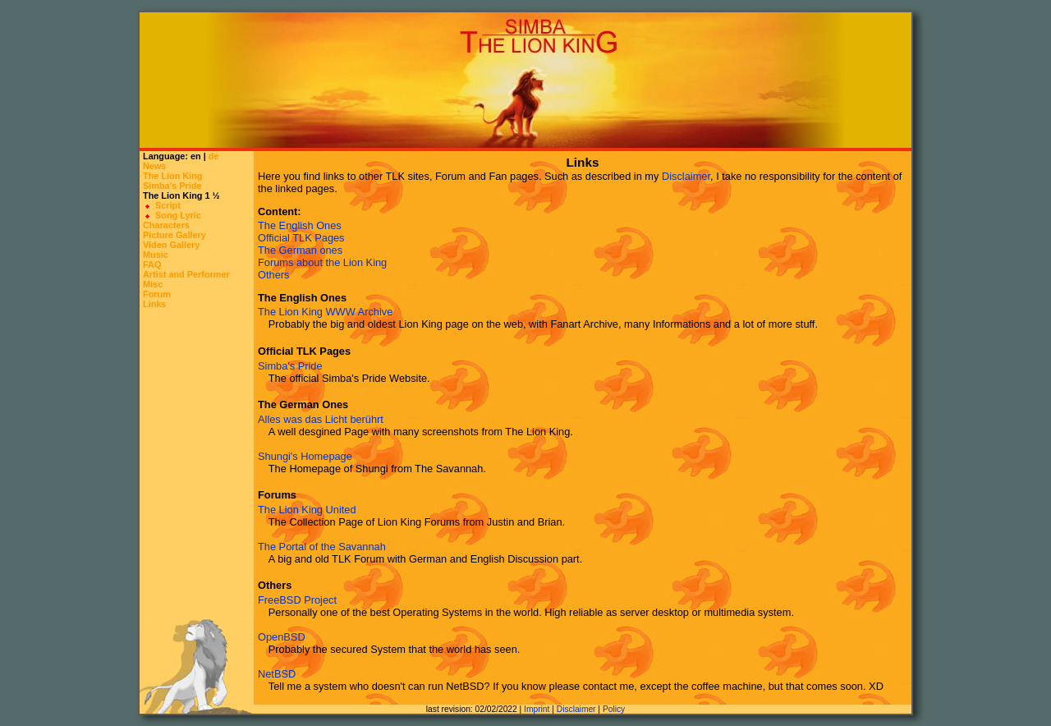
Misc (153, 284)
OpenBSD (281, 637)
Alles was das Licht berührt (320, 419)
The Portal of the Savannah (322, 546)
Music (155, 255)
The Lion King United (307, 509)
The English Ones (300, 225)
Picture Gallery (174, 235)
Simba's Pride (172, 186)
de (214, 156)
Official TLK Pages (301, 238)
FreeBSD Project (297, 600)
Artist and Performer (186, 274)
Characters (166, 225)
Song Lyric (178, 215)
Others (273, 275)
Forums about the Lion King (322, 262)
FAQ (152, 264)
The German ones (300, 250)
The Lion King (173, 176)
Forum (157, 294)
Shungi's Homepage (305, 456)
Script (168, 205)
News (154, 166)
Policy (614, 709)
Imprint (536, 709)
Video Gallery (171, 245)
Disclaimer (686, 176)
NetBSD (277, 674)
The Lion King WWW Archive (325, 312)
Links (154, 304)
